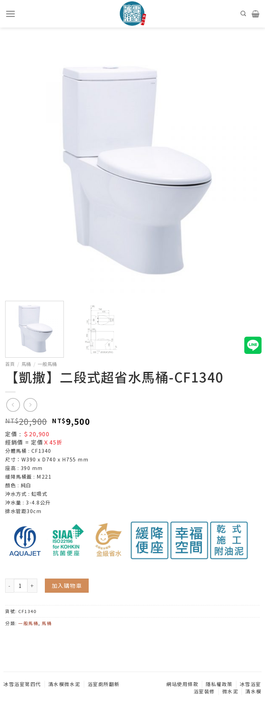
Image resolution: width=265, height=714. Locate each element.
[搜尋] (244, 13)
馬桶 (26, 363)
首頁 (10, 363)
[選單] (10, 13)
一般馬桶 (47, 363)
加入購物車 (67, 585)
